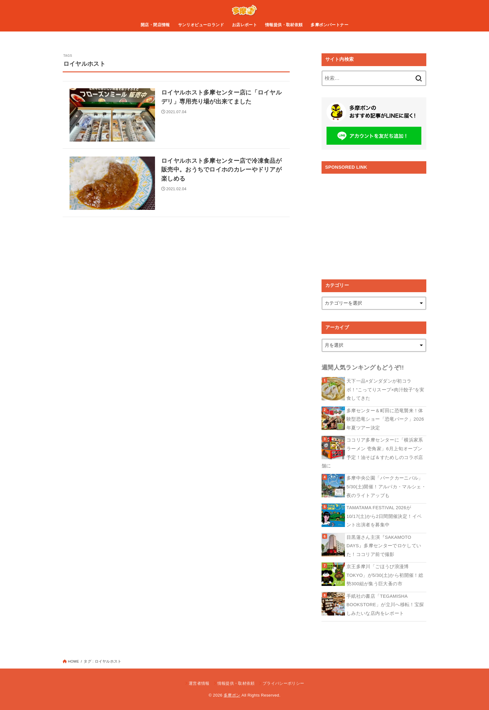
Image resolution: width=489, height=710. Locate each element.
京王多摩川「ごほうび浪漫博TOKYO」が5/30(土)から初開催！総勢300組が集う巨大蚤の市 (384, 575)
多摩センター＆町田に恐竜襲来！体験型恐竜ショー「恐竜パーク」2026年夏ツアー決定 (385, 419)
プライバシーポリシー (283, 683)
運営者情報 (199, 683)
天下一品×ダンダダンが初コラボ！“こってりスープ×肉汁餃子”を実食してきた (385, 390)
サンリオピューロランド (201, 24)
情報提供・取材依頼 (284, 24)
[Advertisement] (374, 222)
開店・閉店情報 (155, 24)
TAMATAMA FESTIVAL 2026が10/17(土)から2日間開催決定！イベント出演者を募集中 (384, 516)
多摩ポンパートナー (329, 24)
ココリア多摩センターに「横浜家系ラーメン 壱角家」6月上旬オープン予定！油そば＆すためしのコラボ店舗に (372, 452)
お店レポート (244, 24)
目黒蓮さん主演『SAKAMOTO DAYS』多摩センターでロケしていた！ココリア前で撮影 (383, 546)
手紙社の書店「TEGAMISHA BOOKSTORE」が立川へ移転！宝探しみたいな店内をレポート (385, 605)
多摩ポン (232, 695)
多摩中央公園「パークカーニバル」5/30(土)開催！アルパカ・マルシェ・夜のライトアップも (386, 487)
